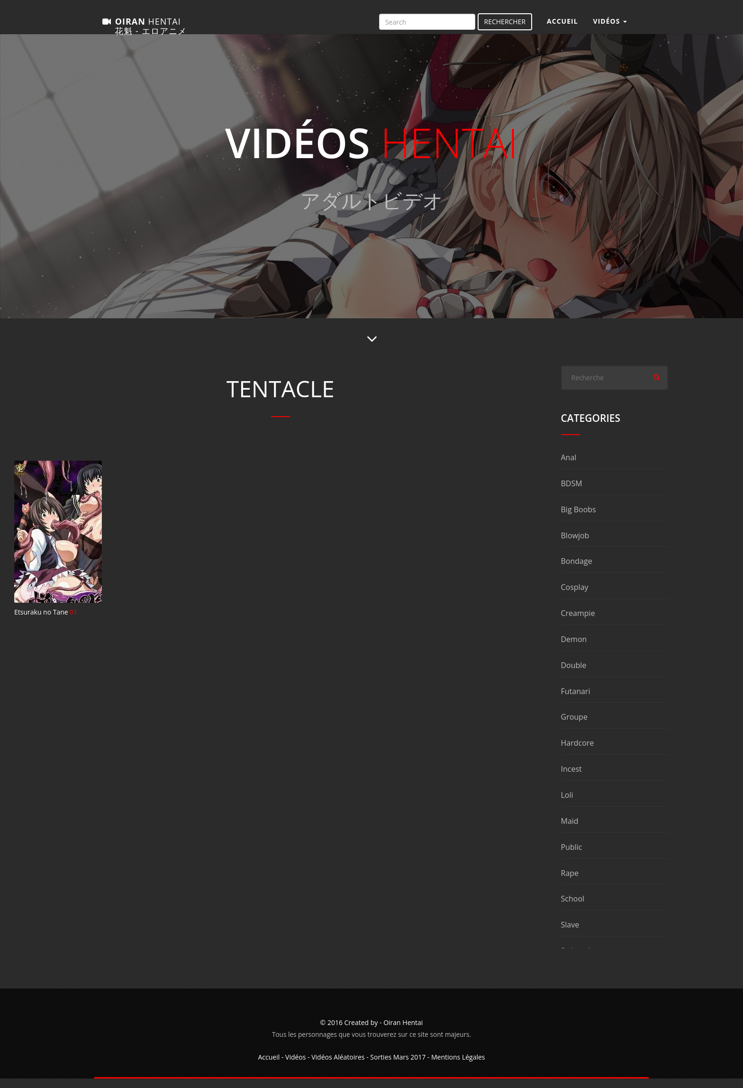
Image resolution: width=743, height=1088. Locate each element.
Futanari (575, 701)
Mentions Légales (458, 1066)
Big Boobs (578, 519)
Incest (571, 778)
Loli (567, 804)
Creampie (578, 622)
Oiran (144, 29)
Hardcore (577, 752)
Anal (569, 467)
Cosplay (575, 596)
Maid (570, 830)
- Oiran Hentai (401, 1031)
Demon (574, 648)
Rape (570, 882)
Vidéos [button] (610, 25)
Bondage (576, 570)
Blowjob (575, 545)
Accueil (562, 25)
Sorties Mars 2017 (398, 1066)
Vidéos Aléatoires (337, 1066)
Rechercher (505, 26)
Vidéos (295, 1066)
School (573, 908)
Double (574, 674)
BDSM (571, 493)
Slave (570, 934)
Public (571, 856)
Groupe (574, 726)
